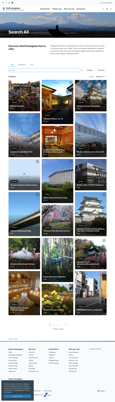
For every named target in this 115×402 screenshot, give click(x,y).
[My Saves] (111, 8)
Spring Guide (13, 360)
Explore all (12, 371)
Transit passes (73, 358)
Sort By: (91, 77)
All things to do (33, 371)
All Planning (72, 371)
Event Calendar (13, 358)
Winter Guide (13, 368)
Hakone (51, 358)
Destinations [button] (45, 9)
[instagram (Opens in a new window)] (9, 3)
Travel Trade (47, 391)
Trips (31, 64)
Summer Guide (13, 363)
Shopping (32, 368)
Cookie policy (19, 390)
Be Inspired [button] (81, 9)
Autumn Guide (13, 366)
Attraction (32, 352)
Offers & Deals (73, 363)
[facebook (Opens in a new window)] (3, 3)
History (31, 360)
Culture (31, 355)
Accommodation (74, 352)
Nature (31, 366)
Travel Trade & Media (106, 3)
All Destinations (54, 363)
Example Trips (73, 360)
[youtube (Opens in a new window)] (12, 3)
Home (10, 339)
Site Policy (37, 391)
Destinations (22, 64)
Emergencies (73, 368)
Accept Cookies (17, 396)
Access (71, 355)
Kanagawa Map (54, 360)
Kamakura (52, 355)
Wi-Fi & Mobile (73, 366)
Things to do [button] (57, 9)
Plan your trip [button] (69, 9)
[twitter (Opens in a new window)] (6, 3)
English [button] (101, 391)
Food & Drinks (33, 358)
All (12, 64)
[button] (107, 8)
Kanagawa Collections (15, 355)
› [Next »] (68, 325)
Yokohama (52, 352)
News (10, 352)
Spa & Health (33, 363)
